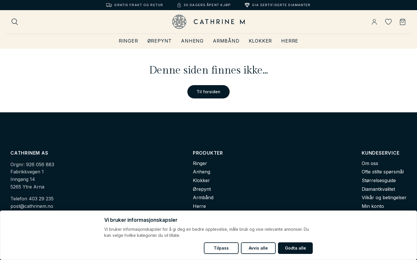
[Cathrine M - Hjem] (208, 22)
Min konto (373, 206)
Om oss (370, 163)
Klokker (260, 41)
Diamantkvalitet (378, 189)
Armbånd (226, 41)
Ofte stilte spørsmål (383, 171)
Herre (289, 41)
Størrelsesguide (379, 180)
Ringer (128, 41)
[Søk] (14, 21)
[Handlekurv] (403, 22)
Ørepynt (159, 41)
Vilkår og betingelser (384, 197)
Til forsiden (208, 91)
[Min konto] (374, 22)
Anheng (192, 41)
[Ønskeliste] (388, 22)
